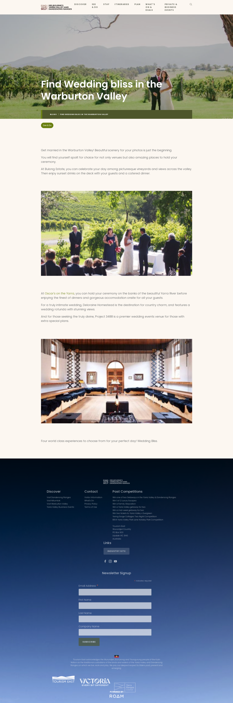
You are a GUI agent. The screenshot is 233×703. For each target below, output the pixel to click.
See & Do (95, 6)
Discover (80, 4)
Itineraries (121, 4)
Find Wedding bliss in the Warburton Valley (84, 114)
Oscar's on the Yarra (59, 293)
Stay (106, 4)
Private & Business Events (171, 7)
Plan (137, 4)
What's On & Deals (150, 7)
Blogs (53, 114)
